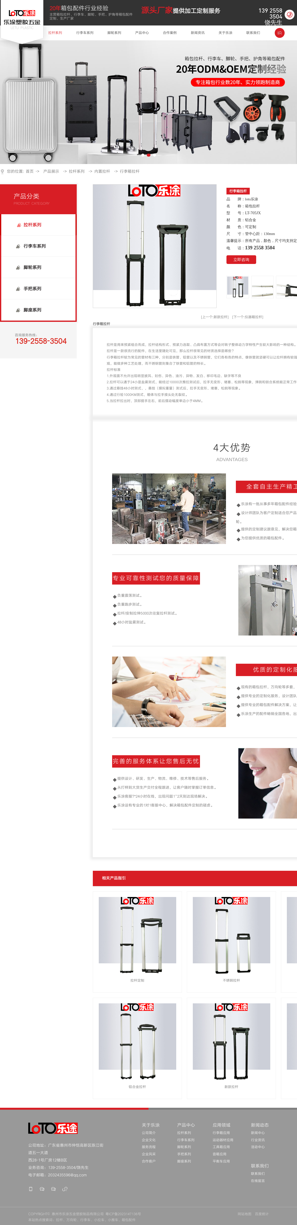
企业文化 (149, 1140)
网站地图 (244, 1214)
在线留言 (258, 1181)
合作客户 (149, 1161)
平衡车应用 (221, 1161)
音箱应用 (219, 1154)
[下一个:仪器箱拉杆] (247, 317)
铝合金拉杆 (137, 1087)
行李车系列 (85, 33)
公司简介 (149, 1133)
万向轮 (71, 1220)
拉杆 (59, 1220)
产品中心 (142, 33)
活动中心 (258, 1147)
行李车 (85, 1220)
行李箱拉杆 (130, 171)
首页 (30, 171)
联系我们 (253, 33)
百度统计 (262, 1214)
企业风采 (149, 1154)
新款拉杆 (231, 1087)
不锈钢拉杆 (231, 981)
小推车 (113, 1220)
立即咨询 (241, 260)
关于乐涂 (225, 33)
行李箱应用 (221, 1133)
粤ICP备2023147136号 (123, 1214)
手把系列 (32, 288)
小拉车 (99, 1220)
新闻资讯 (198, 33)
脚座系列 (32, 310)
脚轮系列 (114, 33)
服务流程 (149, 1147)
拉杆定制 (137, 981)
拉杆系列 (55, 33)
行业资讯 (258, 1140)
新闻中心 (258, 1133)
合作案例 (170, 33)
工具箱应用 (221, 1147)
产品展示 (51, 171)
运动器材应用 (223, 1140)
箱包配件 (129, 1220)
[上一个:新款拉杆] (215, 317)
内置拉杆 (102, 171)
